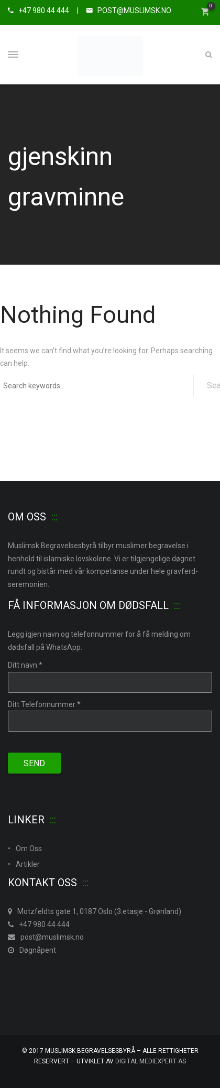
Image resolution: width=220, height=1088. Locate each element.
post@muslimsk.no (46, 937)
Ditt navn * (25, 665)
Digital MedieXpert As (150, 1061)
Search (213, 385)
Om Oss (29, 848)
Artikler (28, 864)
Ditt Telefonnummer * (44, 704)
